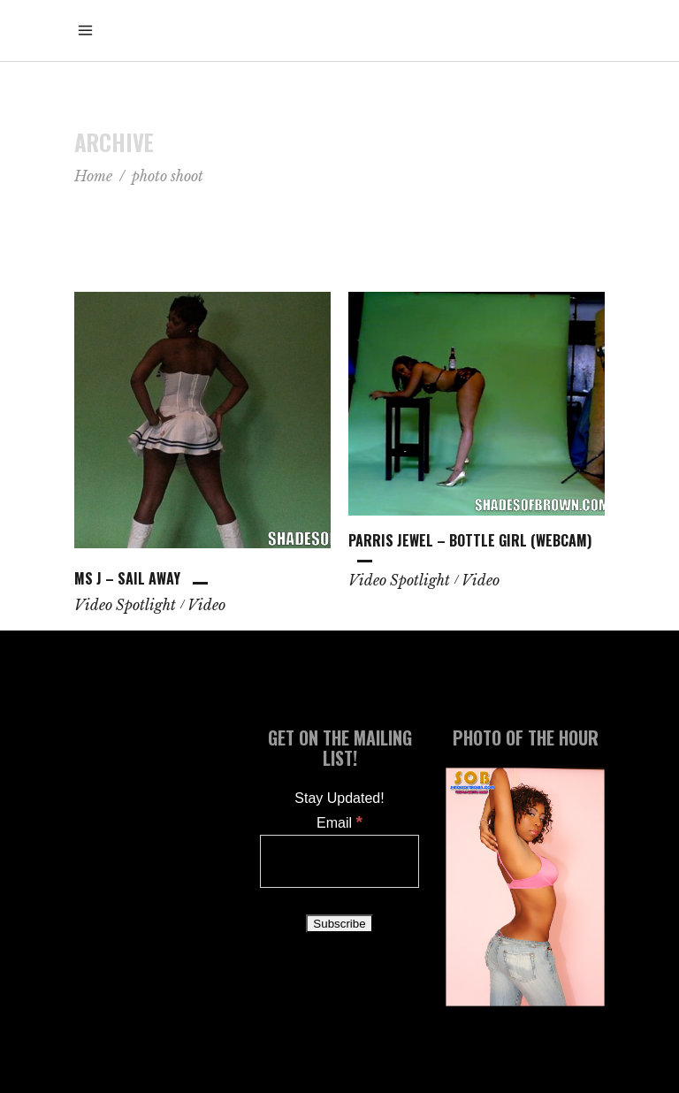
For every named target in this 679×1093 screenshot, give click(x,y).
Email (339, 822)
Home (93, 176)
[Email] (339, 861)
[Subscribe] (339, 923)
